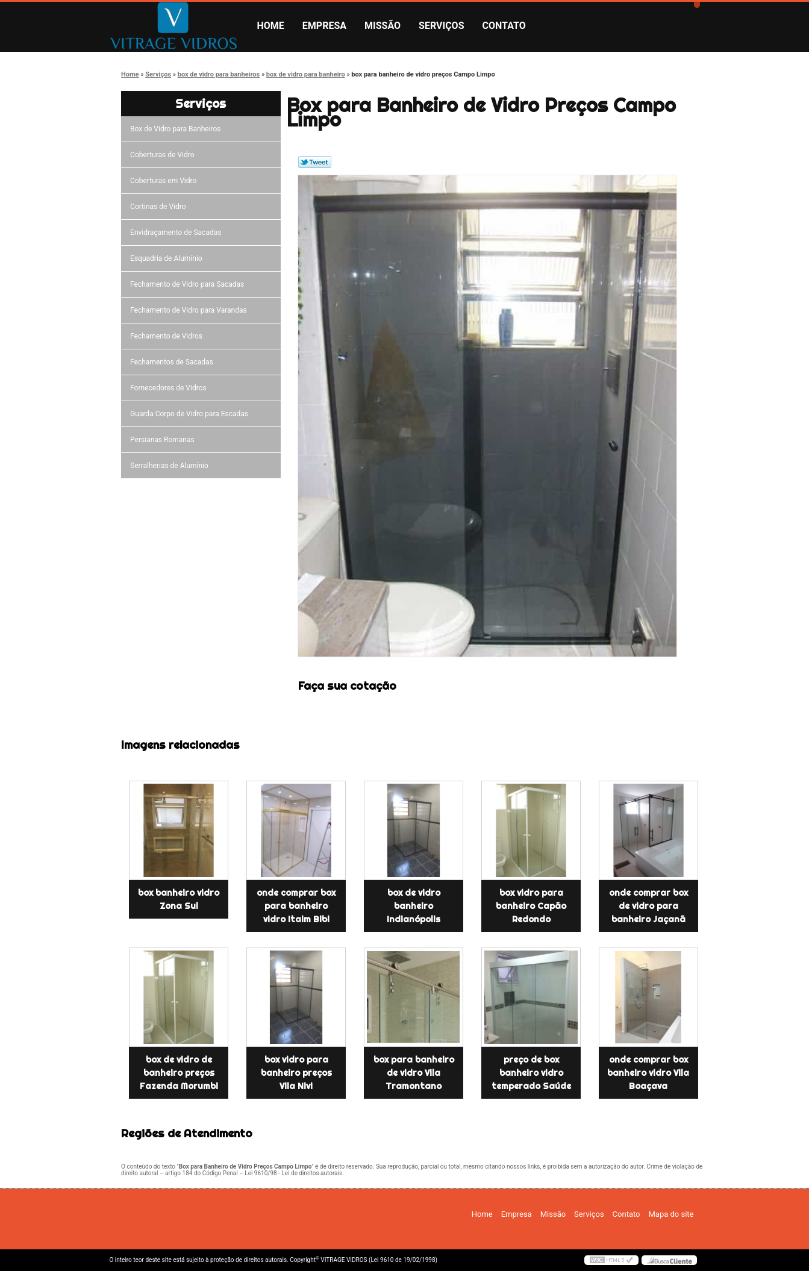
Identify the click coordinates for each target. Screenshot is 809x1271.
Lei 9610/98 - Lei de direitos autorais (293, 1173)
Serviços (441, 25)
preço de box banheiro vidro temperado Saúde (531, 1072)
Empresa (324, 25)
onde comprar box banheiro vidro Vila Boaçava (648, 1072)
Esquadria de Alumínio (168, 258)
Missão (382, 25)
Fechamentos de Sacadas (173, 362)
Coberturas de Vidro (164, 155)
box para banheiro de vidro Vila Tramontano (413, 1072)
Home (270, 25)
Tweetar (314, 162)
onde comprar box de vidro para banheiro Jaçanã (648, 906)
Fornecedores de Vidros (170, 388)
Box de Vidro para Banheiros (177, 129)
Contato (504, 25)
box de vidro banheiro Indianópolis (413, 906)
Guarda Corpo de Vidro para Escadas (191, 414)
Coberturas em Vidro (165, 180)
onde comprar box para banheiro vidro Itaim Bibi (296, 906)
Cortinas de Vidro (159, 206)
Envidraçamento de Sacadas (177, 232)
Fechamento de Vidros (168, 336)
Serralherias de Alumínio (171, 465)
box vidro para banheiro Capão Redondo (531, 906)
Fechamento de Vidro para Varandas (190, 310)
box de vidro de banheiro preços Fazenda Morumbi (179, 1072)
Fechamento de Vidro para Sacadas (189, 284)
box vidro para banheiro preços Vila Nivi (296, 1072)
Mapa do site (670, 1214)
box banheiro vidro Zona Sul (178, 899)
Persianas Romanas (164, 440)
